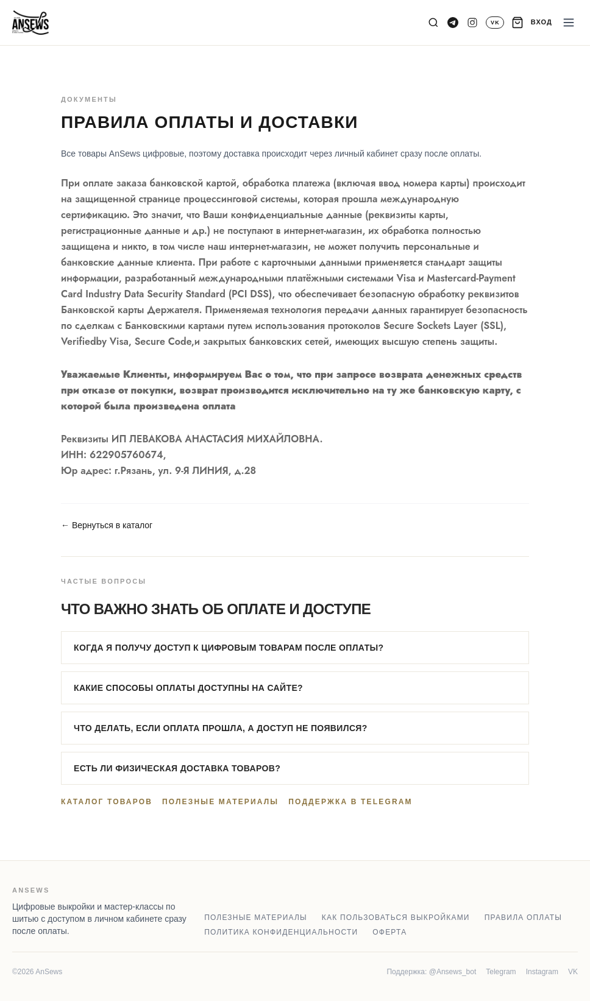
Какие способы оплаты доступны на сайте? (188, 688)
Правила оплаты (523, 917)
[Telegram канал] (453, 22)
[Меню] (569, 22)
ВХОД (541, 22)
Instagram (542, 971)
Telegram (501, 971)
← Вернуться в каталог (106, 525)
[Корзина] (517, 22)
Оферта (389, 932)
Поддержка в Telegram (350, 802)
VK (573, 971)
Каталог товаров (106, 802)
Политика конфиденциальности (281, 932)
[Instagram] (472, 22)
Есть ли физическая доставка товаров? (177, 768)
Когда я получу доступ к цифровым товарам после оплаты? (229, 648)
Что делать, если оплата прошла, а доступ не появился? (221, 728)
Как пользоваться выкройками (396, 917)
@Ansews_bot (453, 971)
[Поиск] (433, 22)
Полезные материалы (220, 802)
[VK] (494, 22)
